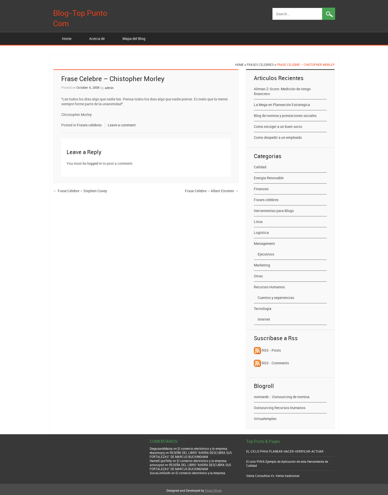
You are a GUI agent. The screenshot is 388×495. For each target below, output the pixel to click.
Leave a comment (122, 125)
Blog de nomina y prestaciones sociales (285, 115)
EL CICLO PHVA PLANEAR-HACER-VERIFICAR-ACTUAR (284, 451)
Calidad (260, 166)
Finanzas (261, 188)
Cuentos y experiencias (276, 297)
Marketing (262, 265)
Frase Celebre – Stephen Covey (80, 190)
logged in (94, 163)
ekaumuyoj (157, 453)
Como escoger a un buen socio (278, 126)
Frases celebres (260, 65)
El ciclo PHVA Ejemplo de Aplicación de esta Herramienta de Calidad (287, 463)
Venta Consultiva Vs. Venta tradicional (272, 476)
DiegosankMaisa (161, 448)
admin (109, 87)
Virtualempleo (265, 418)
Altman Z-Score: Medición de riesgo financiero (282, 91)
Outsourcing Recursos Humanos (279, 407)
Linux (258, 221)
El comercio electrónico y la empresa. (203, 448)
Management (264, 243)
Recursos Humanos (269, 286)
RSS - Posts (267, 350)
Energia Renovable (269, 177)
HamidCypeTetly (161, 461)
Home (66, 38)
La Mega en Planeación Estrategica (282, 104)
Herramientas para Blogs (274, 210)
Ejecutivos (266, 254)
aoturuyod (157, 465)
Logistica (261, 232)
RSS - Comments (271, 363)
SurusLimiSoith (160, 473)
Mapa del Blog (133, 38)
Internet (264, 319)
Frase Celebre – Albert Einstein (211, 190)
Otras (258, 276)
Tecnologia (262, 308)
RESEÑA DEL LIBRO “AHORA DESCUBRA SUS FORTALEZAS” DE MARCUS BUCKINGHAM (191, 455)
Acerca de (97, 38)
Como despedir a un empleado (278, 137)
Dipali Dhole (213, 490)
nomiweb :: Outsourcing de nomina (281, 396)
